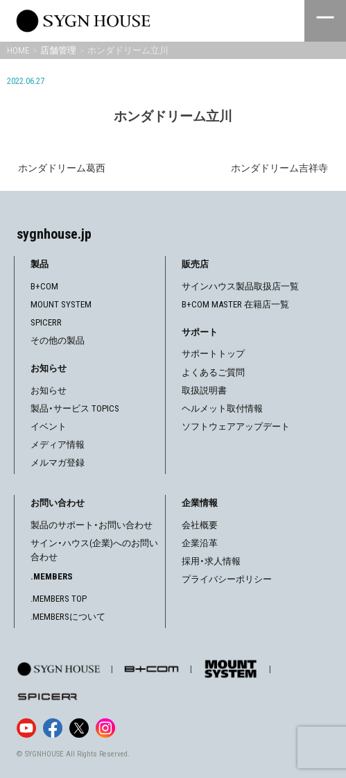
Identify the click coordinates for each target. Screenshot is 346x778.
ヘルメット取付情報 (222, 408)
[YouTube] (26, 728)
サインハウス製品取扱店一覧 (240, 286)
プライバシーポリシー (227, 579)
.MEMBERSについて (68, 616)
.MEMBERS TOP (59, 598)
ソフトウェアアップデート (236, 426)
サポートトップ (213, 353)
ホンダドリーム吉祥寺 (279, 168)
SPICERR (46, 322)
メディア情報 (58, 444)
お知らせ (49, 390)
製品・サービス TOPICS (75, 408)
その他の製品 (58, 340)
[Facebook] (52, 728)
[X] (79, 728)
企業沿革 (200, 543)
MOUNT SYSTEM (61, 304)
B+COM (44, 286)
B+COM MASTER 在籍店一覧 (235, 304)
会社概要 (200, 525)
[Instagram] (105, 728)
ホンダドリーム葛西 (61, 168)
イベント (49, 426)
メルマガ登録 (58, 462)
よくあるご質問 (213, 372)
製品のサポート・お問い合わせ (92, 525)
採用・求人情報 (211, 561)
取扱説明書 (204, 390)
